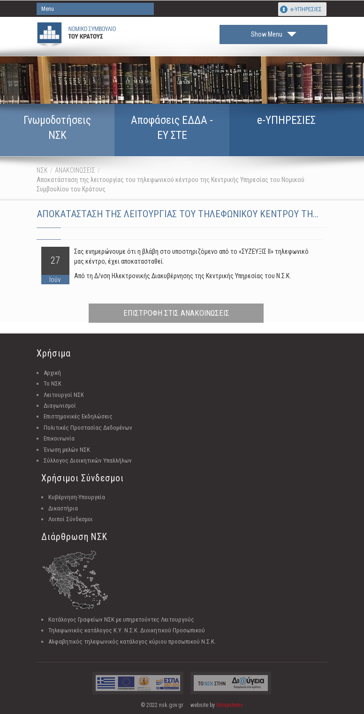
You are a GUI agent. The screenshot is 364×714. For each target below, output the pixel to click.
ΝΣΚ (42, 170)
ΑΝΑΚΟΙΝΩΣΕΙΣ (75, 170)
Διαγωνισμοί (60, 405)
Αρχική (52, 372)
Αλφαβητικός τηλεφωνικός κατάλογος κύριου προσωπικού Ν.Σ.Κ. (132, 641)
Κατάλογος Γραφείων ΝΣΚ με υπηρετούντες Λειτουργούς (121, 619)
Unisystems (229, 705)
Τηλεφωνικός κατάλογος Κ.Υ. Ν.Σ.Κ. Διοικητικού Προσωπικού (126, 630)
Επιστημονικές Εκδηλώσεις (78, 416)
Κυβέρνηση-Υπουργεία (76, 497)
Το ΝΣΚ (52, 383)
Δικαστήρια (63, 508)
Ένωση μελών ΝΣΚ (67, 449)
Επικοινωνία (59, 438)
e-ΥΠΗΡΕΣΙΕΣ (306, 9)
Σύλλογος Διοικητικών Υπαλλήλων (88, 460)
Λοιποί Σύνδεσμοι (70, 519)
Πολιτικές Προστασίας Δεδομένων (88, 427)
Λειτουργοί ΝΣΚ (64, 394)
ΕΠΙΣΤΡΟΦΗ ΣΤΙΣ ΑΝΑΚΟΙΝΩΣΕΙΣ (176, 313)
